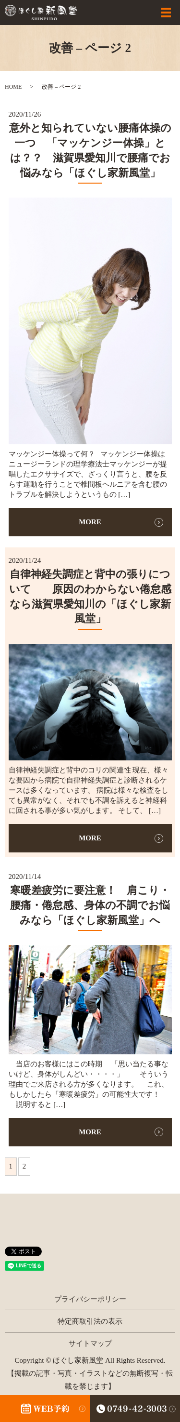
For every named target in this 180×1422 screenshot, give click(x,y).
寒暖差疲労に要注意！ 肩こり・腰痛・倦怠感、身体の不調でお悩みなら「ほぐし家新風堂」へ (90, 905)
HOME (13, 86)
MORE (90, 522)
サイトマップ (90, 1343)
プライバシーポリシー (90, 1299)
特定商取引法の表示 (90, 1321)
